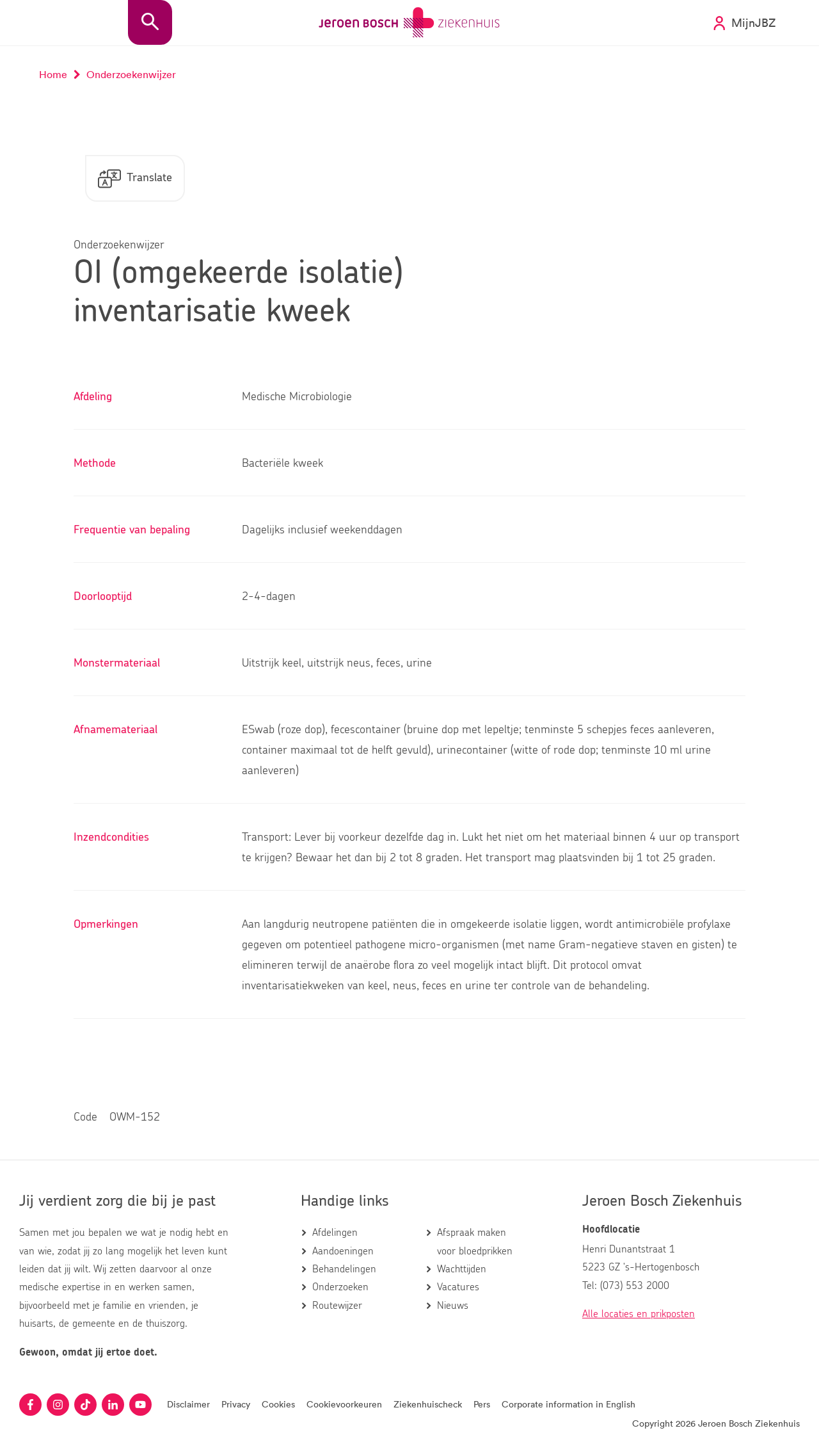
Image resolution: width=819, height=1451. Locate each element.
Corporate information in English (568, 1404)
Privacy (235, 1404)
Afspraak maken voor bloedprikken (475, 1242)
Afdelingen (335, 1233)
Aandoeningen (343, 1251)
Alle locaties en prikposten (638, 1314)
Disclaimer (188, 1404)
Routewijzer (337, 1306)
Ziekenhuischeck (428, 1404)
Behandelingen (344, 1269)
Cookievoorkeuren (344, 1404)
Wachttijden (461, 1269)
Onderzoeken (340, 1287)
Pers (481, 1404)
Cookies (278, 1404)
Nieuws (452, 1306)
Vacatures (458, 1287)
